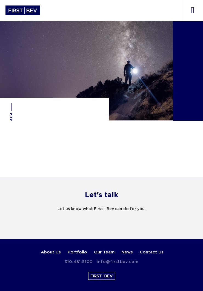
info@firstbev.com (118, 262)
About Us (51, 252)
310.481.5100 (79, 262)
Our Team (104, 252)
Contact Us (152, 252)
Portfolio (77, 252)
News (127, 252)
